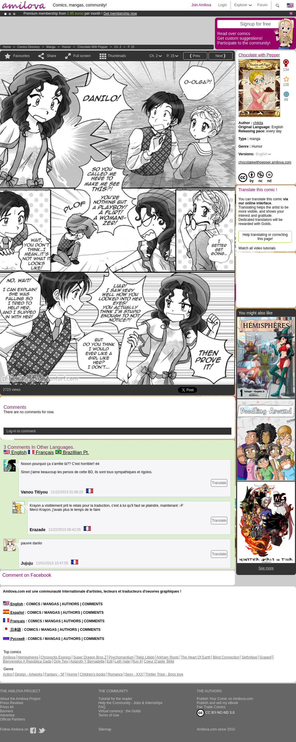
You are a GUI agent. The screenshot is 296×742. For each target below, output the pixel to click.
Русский (14, 639)
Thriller (151, 674)
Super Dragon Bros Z (89, 657)
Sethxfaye (249, 657)
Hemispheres (28, 657)
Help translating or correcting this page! (265, 237)
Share (51, 56)
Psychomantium (121, 657)
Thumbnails (117, 56)
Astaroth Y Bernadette (87, 661)
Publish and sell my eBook (217, 703)
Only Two (60, 661)
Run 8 (137, 661)
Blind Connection (226, 657)
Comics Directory (28, 47)
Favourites (21, 56)
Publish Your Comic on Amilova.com (225, 699)
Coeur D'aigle (155, 661)
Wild (170, 661)
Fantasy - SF (55, 674)
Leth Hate (122, 661)
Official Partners (12, 719)
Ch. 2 (117, 47)
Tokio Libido (145, 657)
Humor (66, 47)
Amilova (9, 657)
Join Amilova (201, 5)
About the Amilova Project (20, 699)
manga (51, 47)
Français (41, 452)
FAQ (101, 707)
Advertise (7, 715)
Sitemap (104, 729)
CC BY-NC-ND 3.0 (216, 713)
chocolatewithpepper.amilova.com (264, 162)
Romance (115, 674)
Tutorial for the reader (115, 699)
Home (7, 47)
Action (8, 674)
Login (222, 5)
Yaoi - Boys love (170, 674)
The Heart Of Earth (196, 657)
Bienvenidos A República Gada (27, 661)
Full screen (82, 56)
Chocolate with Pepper (92, 47)
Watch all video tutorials (256, 248)
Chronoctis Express (56, 657)
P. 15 (131, 47)
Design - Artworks (29, 674)
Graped (265, 657)
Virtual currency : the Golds (119, 711)
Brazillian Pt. (72, 452)
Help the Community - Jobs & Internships (130, 703)
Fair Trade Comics (211, 707)
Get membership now (120, 13)
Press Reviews (11, 703)
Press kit (7, 707)
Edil (110, 661)
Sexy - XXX (134, 674)
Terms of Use (108, 715)
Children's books (92, 674)
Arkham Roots (168, 657)
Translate (219, 483)
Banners (6, 711)
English (15, 452)
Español (13, 613)
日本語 (12, 630)
